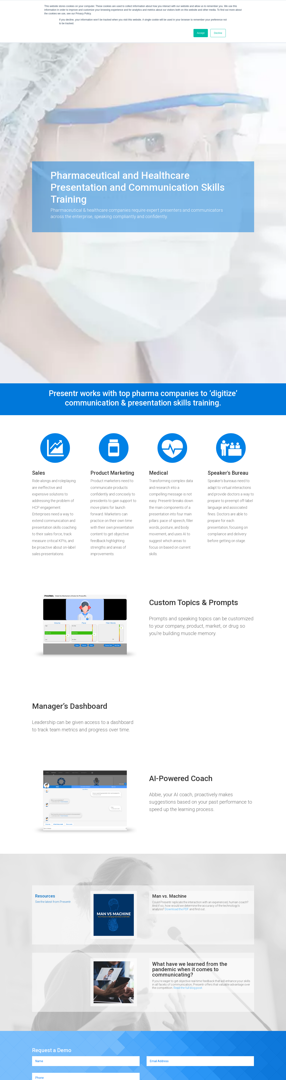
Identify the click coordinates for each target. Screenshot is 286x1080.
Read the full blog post (188, 987)
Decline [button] (218, 33)
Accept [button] (201, 33)
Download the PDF (177, 909)
